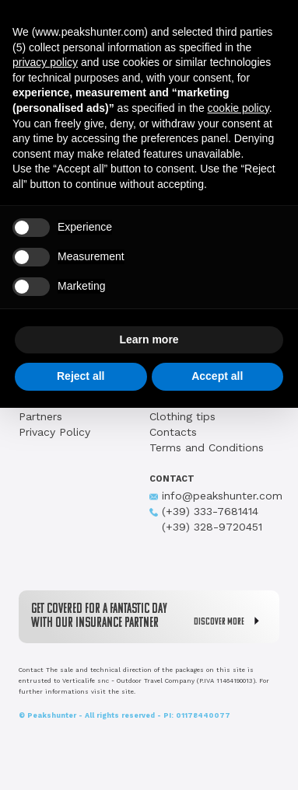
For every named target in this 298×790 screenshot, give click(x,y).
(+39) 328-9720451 (205, 526)
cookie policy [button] (238, 108)
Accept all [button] (217, 376)
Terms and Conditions (206, 447)
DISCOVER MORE (230, 621)
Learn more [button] (148, 339)
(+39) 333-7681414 (203, 511)
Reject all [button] (80, 376)
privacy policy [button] (45, 62)
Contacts (173, 432)
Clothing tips (182, 416)
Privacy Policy (54, 432)
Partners (40, 416)
